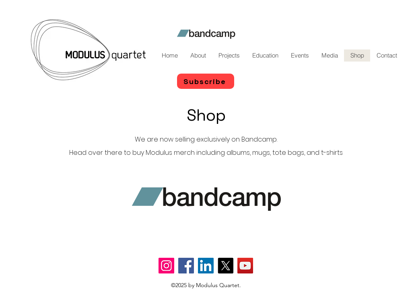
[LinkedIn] (206, 265)
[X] (225, 265)
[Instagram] (166, 265)
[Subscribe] (205, 81)
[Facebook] (186, 265)
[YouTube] (245, 265)
